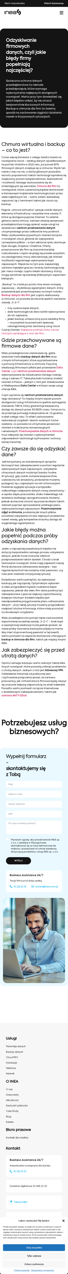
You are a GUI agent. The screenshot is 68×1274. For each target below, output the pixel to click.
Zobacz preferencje (34, 1264)
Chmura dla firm (47, 186)
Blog (8, 1117)
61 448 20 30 (40, 1186)
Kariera (9, 1122)
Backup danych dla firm (15, 295)
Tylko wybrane (34, 1256)
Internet (10, 1074)
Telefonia (11, 1068)
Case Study (12, 1111)
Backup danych (14, 1052)
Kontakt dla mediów (17, 1138)
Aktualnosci (12, 1100)
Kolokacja (11, 1063)
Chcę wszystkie (34, 1247)
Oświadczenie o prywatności (42, 1270)
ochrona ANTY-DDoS (14, 696)
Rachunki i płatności (17, 1106)
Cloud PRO (12, 1057)
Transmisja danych (16, 1046)
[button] (63, 1220)
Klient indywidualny (14, 3)
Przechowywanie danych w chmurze (40, 431)
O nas (9, 1089)
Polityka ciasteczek (22, 1270)
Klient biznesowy (54, 3)
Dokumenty (12, 1095)
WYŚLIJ (18, 861)
